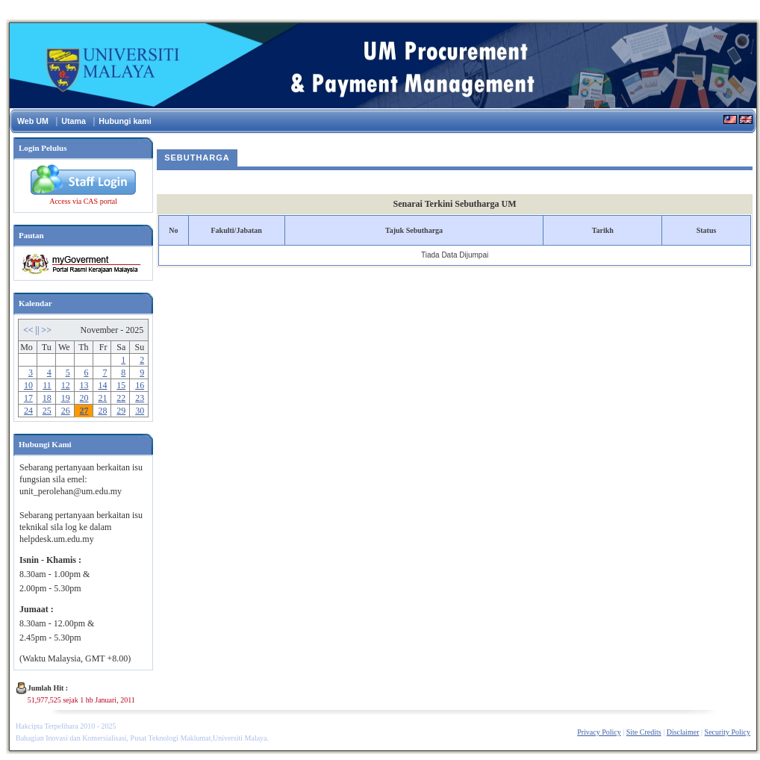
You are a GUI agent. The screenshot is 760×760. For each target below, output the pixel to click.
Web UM (33, 120)
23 (139, 398)
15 (120, 385)
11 (47, 385)
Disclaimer (683, 732)
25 (47, 410)
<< (29, 330)
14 (102, 385)
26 (65, 410)
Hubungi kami (125, 120)
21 (102, 398)
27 (84, 410)
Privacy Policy (599, 732)
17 (28, 398)
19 (65, 398)
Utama (73, 120)
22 (120, 398)
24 (28, 410)
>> (46, 330)
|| (39, 330)
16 (139, 385)
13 (84, 385)
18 (47, 398)
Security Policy (727, 732)
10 (28, 385)
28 (102, 410)
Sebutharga (197, 157)
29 (120, 410)
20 (84, 398)
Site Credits (643, 732)
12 (65, 385)
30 (139, 410)
